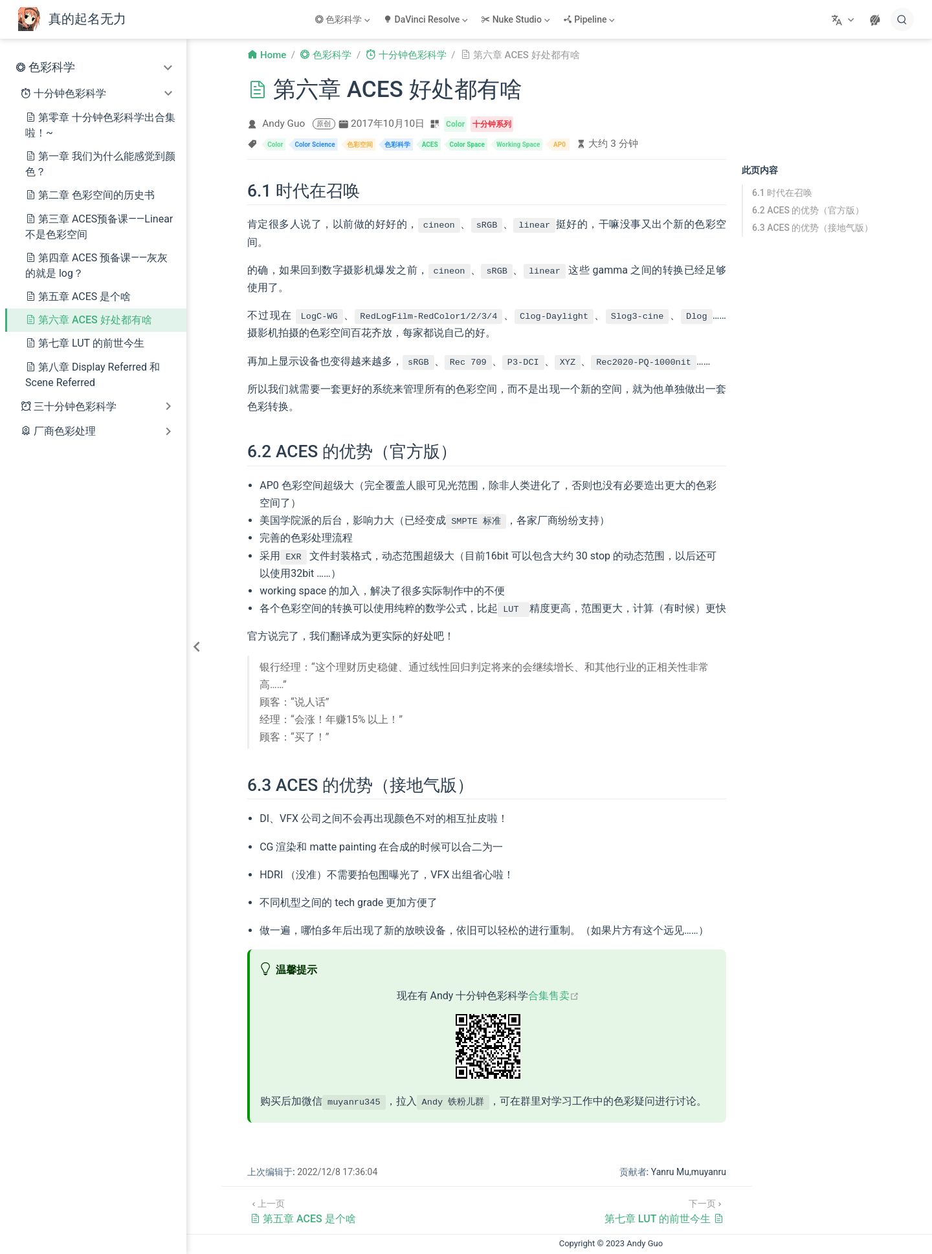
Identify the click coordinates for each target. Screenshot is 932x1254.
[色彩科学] (343, 19)
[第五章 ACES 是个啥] (303, 1209)
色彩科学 (51, 67)
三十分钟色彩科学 (75, 406)
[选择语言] (844, 19)
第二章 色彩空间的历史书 (90, 195)
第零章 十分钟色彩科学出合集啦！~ (100, 125)
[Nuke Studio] (516, 19)
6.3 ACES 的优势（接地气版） (812, 227)
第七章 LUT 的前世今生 (84, 343)
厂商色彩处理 (65, 431)
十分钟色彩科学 (70, 93)
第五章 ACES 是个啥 (78, 296)
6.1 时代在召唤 (782, 193)
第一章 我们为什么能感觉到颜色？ (100, 164)
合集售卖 (553, 995)
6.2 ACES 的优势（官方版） (808, 210)
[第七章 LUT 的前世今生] (664, 1209)
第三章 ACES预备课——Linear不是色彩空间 (99, 227)
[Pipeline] (590, 19)
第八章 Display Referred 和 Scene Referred (92, 375)
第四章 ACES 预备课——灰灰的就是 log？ (96, 265)
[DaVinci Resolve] (427, 19)
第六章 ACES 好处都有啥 (88, 320)
